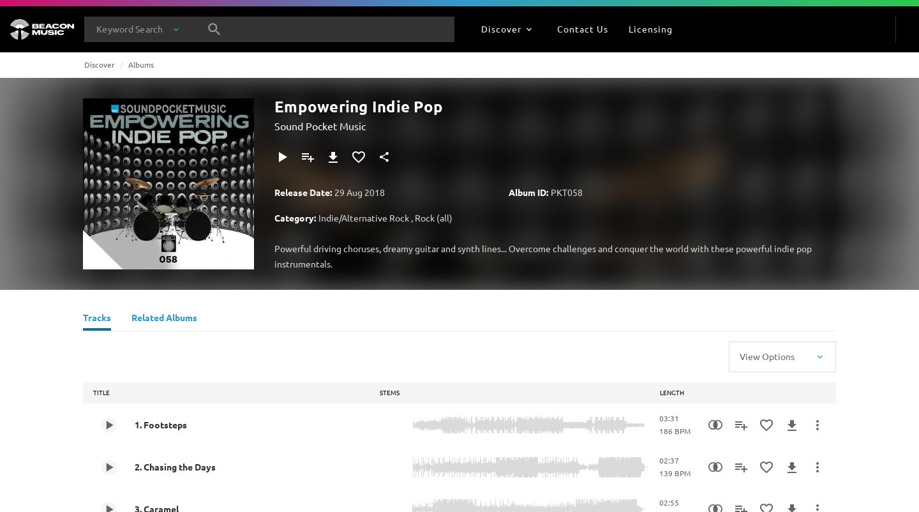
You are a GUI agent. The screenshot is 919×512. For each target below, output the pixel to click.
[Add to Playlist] (307, 157)
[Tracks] (97, 319)
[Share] (384, 157)
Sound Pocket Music (320, 125)
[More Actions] (817, 425)
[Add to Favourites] (358, 157)
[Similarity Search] (715, 425)
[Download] (333, 157)
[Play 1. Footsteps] (109, 425)
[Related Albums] (164, 319)
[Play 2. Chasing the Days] (109, 467)
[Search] (214, 29)
